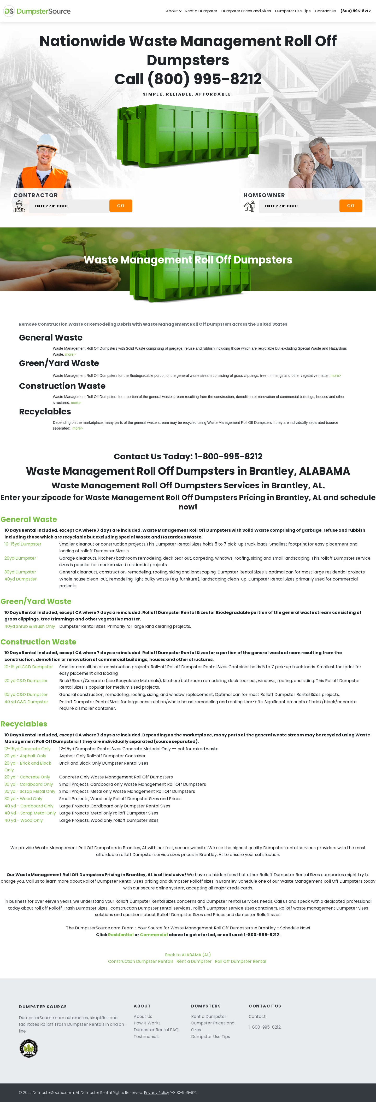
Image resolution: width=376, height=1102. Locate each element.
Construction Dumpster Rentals (140, 961)
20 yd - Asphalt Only (25, 756)
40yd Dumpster (20, 579)
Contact (257, 1016)
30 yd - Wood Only (23, 799)
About (172, 11)
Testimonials (147, 1037)
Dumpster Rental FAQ (156, 1030)
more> (70, 354)
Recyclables (24, 724)
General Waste (29, 519)
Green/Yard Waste (36, 601)
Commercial (154, 935)
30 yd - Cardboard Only (28, 784)
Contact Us (325, 11)
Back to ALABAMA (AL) (188, 955)
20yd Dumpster (20, 558)
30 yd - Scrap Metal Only (29, 791)
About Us (143, 1016)
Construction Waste (39, 642)
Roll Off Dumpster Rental (240, 961)
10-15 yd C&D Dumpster (28, 667)
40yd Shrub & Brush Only (29, 626)
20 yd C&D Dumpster (26, 681)
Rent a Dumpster (201, 11)
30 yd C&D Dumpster (26, 694)
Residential (121, 935)
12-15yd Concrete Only (27, 749)
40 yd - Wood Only (23, 820)
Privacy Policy (156, 1092)
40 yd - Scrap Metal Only (30, 813)
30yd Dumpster (20, 572)
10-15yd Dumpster (23, 544)
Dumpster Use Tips (293, 11)
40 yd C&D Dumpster (26, 702)
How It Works (147, 1023)
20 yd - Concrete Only (27, 777)
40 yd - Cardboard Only (29, 806)
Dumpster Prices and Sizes (246, 11)
